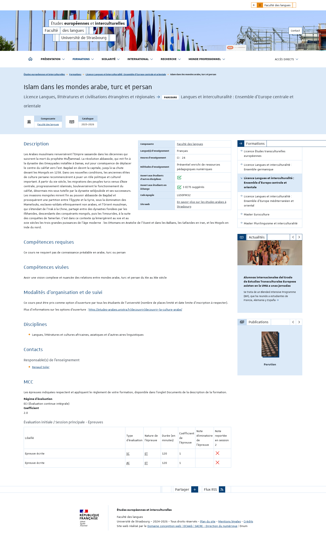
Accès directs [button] (287, 59)
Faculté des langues (48, 124)
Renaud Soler (40, 367)
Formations (75, 74)
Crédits (248, 521)
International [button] (140, 59)
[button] (195, 489)
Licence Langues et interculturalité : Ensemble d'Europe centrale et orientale (126, 74)
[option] (270, 276)
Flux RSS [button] (210, 489)
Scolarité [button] (111, 59)
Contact (295, 30)
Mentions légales (229, 521)
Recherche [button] (171, 59)
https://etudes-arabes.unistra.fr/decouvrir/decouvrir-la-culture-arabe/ (135, 309)
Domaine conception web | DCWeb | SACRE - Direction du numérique (192, 526)
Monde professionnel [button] (207, 59)
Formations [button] (83, 59)
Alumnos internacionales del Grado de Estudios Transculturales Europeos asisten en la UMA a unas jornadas (270, 282)
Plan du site (207, 521)
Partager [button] (182, 489)
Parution (270, 364)
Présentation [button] (53, 59)
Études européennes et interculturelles (44, 74)
